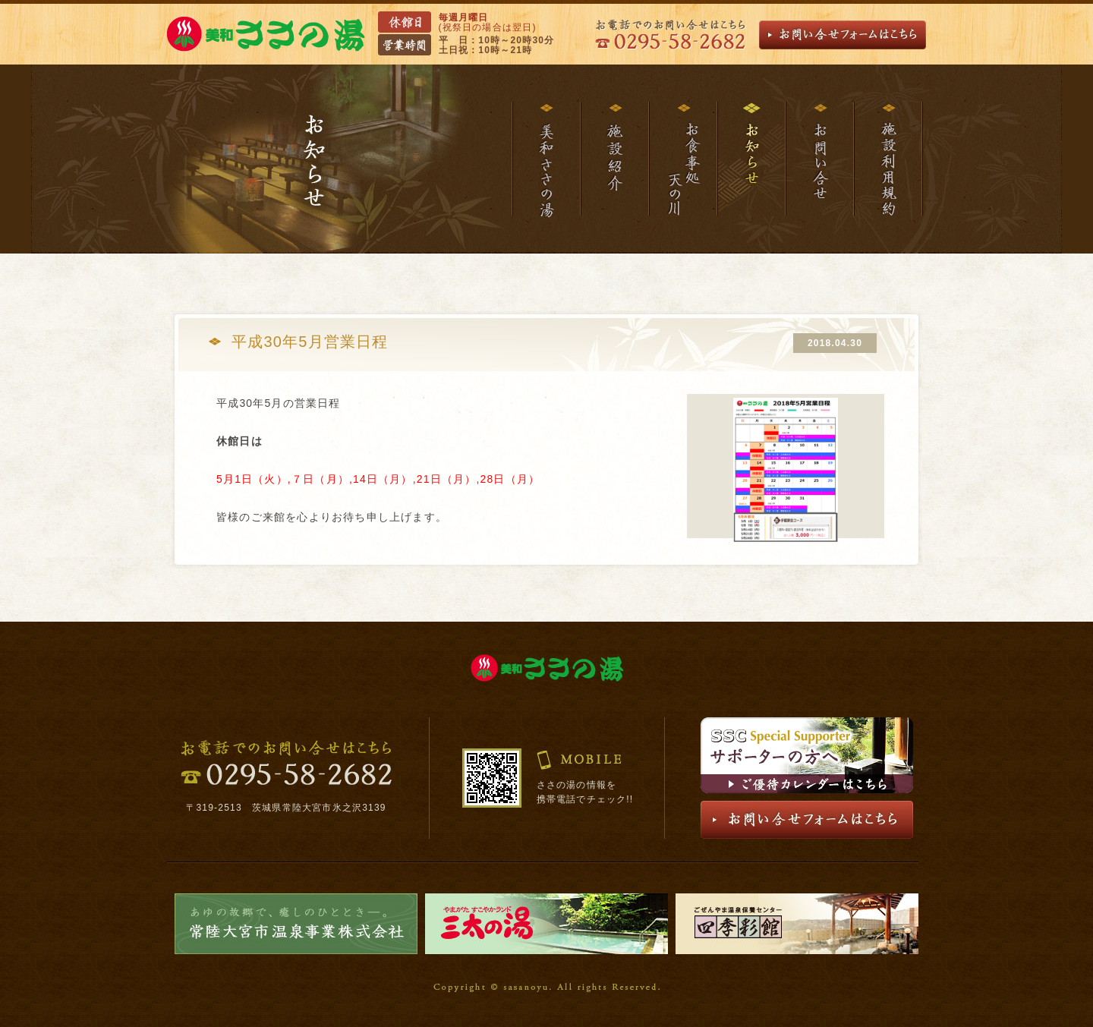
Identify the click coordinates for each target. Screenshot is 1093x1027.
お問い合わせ (819, 159)
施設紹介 (614, 159)
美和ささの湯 (546, 159)
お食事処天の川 (682, 159)
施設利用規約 (888, 159)
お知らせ (751, 159)
